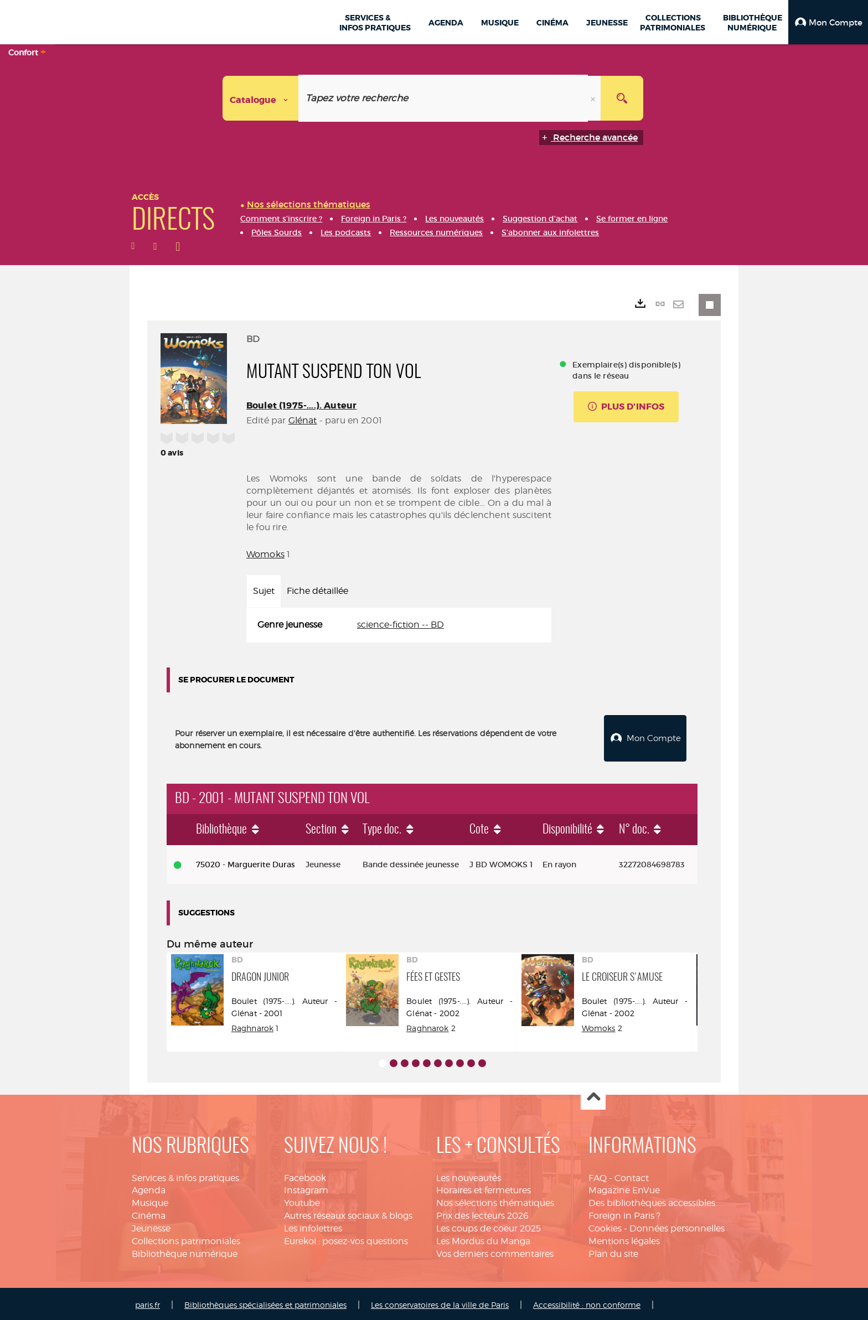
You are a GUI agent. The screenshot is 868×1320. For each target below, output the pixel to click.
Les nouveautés (468, 1175)
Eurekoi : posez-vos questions (346, 1238)
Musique (150, 1200)
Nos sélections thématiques (495, 1200)
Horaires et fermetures (483, 1187)
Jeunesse (151, 1225)
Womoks (265, 554)
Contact (631, 1175)
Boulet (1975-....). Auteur (301, 405)
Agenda (149, 1187)
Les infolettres (313, 1225)
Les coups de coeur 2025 (488, 1225)
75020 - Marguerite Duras (245, 862)
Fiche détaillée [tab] (317, 591)
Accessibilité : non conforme (586, 1302)
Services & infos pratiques (185, 1175)
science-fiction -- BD (400, 624)
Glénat (302, 420)
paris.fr (147, 1302)
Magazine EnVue (624, 1187)
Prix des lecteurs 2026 (482, 1213)
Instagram (306, 1187)
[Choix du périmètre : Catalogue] (261, 98)
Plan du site (613, 1251)
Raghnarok (252, 1025)
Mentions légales (624, 1238)
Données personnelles (677, 1225)
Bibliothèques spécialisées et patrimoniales (265, 1302)
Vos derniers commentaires (495, 1251)
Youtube (302, 1200)
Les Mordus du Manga (483, 1238)
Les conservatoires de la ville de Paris (440, 1302)
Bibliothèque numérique (184, 1251)
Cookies (605, 1225)
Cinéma (149, 1213)
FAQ (597, 1175)
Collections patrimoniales (186, 1238)
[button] (828, 22)
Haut (593, 1095)
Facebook (305, 1175)
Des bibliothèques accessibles (651, 1200)
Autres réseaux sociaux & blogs (348, 1213)
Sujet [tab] (264, 591)
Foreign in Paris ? (624, 1213)
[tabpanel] (398, 625)
